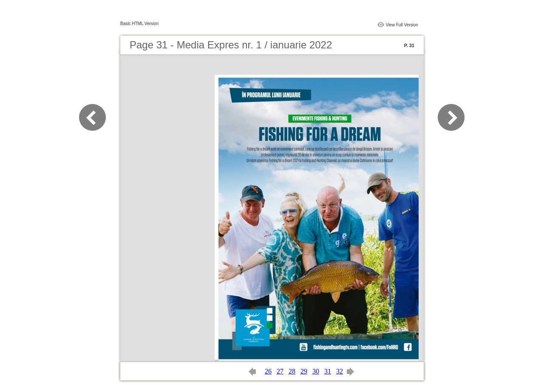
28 (292, 371)
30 (315, 371)
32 (339, 371)
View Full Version (401, 24)
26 (268, 371)
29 (303, 371)
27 (280, 371)
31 (327, 371)
